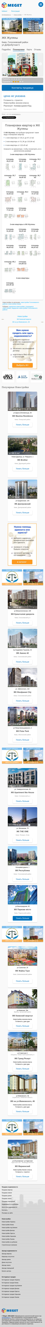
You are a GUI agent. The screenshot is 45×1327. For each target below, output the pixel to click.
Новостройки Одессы (8, 1233)
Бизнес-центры (6, 1271)
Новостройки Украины (8, 1221)
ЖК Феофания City (22, 692)
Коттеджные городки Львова (10, 1297)
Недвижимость (6, 14)
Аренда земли (6, 1265)
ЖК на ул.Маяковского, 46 (21, 322)
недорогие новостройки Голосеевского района (20, 309)
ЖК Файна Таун (22, 971)
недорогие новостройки (17, 306)
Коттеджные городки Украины (11, 1280)
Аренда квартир (7, 1253)
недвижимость (16, 114)
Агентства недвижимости (9, 1207)
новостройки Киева (14, 304)
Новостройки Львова (8, 1239)
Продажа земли (6, 1198)
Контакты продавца (22, 87)
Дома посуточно (7, 1262)
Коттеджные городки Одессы (10, 1291)
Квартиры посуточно (8, 1256)
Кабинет (4, 11)
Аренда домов (6, 1259)
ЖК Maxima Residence (22, 416)
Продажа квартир (7, 1190)
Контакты (5, 1210)
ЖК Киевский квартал (24, 319)
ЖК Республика (22, 870)
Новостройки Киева (8, 1224)
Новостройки (18, 14)
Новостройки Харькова (9, 1236)
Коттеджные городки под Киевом (12, 1285)
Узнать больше (22, 425)
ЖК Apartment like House (22, 792)
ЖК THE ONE (23, 831)
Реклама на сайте (7, 1213)
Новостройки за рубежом (9, 1242)
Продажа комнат (7, 1192)
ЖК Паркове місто (22, 910)
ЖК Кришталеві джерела (22, 614)
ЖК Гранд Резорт (23, 1058)
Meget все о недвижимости (22, 1310)
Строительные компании (9, 1245)
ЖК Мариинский (22, 1166)
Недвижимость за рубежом (10, 1204)
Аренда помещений (8, 1268)
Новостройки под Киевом (9, 1227)
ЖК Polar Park (22, 731)
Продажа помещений (8, 1201)
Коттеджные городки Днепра (10, 1288)
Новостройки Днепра (8, 1230)
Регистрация (15, 11)
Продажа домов (7, 1195)
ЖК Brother (22, 460)
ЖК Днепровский (23, 504)
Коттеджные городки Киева (10, 1282)
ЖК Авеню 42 (22, 653)
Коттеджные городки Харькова (11, 1294)
